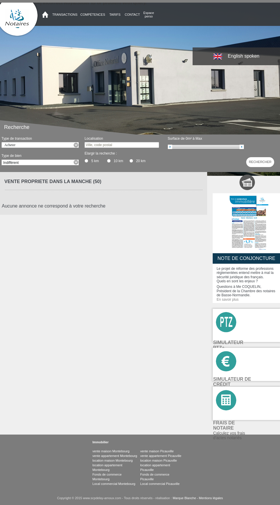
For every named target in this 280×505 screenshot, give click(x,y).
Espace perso (148, 14)
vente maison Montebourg (110, 451)
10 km (118, 161)
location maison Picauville (158, 460)
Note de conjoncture (246, 258)
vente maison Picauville (157, 451)
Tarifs (114, 14)
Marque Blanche (184, 498)
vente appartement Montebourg (114, 456)
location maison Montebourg (112, 460)
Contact (132, 14)
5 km (95, 161)
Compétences (92, 14)
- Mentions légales (209, 498)
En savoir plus (227, 299)
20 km (141, 161)
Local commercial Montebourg (113, 483)
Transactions (65, 14)
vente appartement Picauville (160, 456)
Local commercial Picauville (159, 483)
